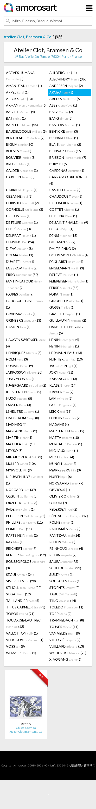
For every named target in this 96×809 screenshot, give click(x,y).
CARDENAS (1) (66, 170)
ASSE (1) (63, 105)
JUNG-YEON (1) (21, 379)
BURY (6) (58, 164)
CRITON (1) (18, 216)
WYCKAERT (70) (67, 653)
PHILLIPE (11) (24, 522)
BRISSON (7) (67, 157)
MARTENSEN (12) (66, 431)
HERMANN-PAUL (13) (65, 353)
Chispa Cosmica (26, 728)
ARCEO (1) (61, 92)
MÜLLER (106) (21, 464)
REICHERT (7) (21, 548)
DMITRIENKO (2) (62, 248)
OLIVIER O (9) (65, 496)
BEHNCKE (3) (63, 131)
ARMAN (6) (26, 105)
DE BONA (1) (63, 216)
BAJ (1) (16, 118)
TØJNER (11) (63, 627)
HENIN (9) (64, 340)
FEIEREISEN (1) (68, 281)
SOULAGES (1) (65, 581)
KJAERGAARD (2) (26, 385)
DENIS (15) (63, 235)
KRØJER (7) (61, 392)
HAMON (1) (18, 327)
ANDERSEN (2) (66, 86)
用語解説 (76, 765)
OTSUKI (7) (58, 503)
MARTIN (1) (19, 437)
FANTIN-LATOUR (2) (24, 284)
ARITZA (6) (65, 99)
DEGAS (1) (61, 229)
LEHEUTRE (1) (22, 411)
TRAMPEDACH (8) (66, 620)
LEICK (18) (60, 411)
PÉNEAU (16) (68, 516)
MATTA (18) (64, 437)
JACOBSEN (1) (63, 366)
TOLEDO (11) (66, 607)
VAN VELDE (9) (64, 633)
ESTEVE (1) (63, 275)
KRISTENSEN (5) (23, 392)
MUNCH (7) (62, 464)
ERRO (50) (22, 275)
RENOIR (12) (26, 555)
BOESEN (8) (18, 151)
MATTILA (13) (21, 444)
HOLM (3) (17, 359)
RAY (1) (15, 542)
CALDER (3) (22, 170)
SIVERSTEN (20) (21, 581)
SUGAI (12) (18, 594)
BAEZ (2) (61, 112)
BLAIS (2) (65, 144)
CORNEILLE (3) (24, 209)
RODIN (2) (63, 555)
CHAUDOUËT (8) (65, 196)
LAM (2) (60, 398)
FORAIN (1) (61, 294)
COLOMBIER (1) (65, 203)
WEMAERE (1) (21, 653)
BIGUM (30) (19, 144)
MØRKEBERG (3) (65, 470)
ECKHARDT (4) (66, 262)
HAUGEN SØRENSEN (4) (26, 343)
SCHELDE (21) (65, 568)
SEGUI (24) (20, 574)
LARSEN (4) (18, 405)
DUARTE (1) (20, 262)
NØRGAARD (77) (66, 483)
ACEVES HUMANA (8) (20, 76)
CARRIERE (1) (22, 190)
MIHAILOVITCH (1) (24, 457)
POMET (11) (19, 529)
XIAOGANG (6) (65, 659)
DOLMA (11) (19, 255)
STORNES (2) (64, 587)
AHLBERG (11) (63, 73)
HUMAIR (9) (19, 366)
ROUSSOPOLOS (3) (25, 564)
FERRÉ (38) (63, 288)
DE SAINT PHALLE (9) (68, 222)
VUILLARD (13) (66, 646)
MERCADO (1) (65, 444)
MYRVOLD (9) (19, 470)
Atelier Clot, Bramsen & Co (27, 36)
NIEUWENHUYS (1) (24, 480)
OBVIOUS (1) (59, 490)
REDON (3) (62, 542)
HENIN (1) (64, 346)
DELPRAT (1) (21, 235)
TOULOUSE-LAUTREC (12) (23, 623)
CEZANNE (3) (19, 196)
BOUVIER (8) (21, 157)
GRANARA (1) (21, 314)
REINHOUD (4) (66, 548)
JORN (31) (61, 372)
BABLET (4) (20, 112)
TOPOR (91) (20, 614)
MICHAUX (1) (63, 450)
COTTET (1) (64, 209)
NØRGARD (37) (21, 490)
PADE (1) (20, 509)
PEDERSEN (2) (63, 509)
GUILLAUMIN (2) (67, 320)
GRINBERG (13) (23, 320)
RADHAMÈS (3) (64, 529)
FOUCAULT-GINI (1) (24, 304)
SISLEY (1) (61, 574)
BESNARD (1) (63, 138)
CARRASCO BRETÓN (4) (69, 180)
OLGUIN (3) (22, 496)
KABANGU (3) (63, 379)
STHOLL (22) (23, 587)
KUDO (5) (19, 398)
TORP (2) (60, 614)
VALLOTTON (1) (22, 633)
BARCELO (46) (22, 125)
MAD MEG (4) (16, 424)
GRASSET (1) (64, 314)
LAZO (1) (63, 405)
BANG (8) (60, 118)
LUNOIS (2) (65, 418)
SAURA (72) (63, 561)
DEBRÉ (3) (18, 229)
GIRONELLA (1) (66, 301)
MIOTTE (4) (61, 457)
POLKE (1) (62, 522)
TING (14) (62, 601)
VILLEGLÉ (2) (64, 640)
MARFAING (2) (21, 431)
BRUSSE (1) (18, 164)
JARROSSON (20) (24, 372)
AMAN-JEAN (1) (24, 86)
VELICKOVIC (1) (24, 640)
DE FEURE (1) (22, 222)
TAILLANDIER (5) (22, 601)
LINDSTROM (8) (22, 418)
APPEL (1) (17, 92)
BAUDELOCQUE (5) (26, 131)
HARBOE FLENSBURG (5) (66, 330)
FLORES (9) (19, 294)
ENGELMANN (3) (66, 268)
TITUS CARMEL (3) (25, 607)
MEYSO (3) (14, 450)
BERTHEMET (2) (25, 138)
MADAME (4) (59, 424)
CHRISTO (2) (22, 203)
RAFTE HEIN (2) (22, 535)
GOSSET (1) (62, 307)
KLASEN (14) (63, 385)
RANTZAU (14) (64, 535)
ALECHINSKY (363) (68, 79)
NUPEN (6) (60, 477)
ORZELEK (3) (21, 503)
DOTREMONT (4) (69, 255)
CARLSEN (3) (20, 177)
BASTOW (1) (64, 125)
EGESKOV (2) (22, 268)
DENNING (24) (20, 242)
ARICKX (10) (19, 99)
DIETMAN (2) (62, 242)
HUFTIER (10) (66, 359)
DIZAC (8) (19, 248)
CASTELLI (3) (64, 190)
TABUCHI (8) (63, 594)
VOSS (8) (15, 646)
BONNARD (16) (65, 151)
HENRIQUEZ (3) (23, 353)
